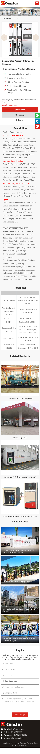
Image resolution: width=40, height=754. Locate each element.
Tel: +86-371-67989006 (13, 732)
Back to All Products (9, 18)
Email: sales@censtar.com (14, 729)
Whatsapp (20, 110)
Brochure (20, 120)
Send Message (20, 715)
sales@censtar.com (9, 105)
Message (20, 115)
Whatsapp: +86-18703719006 (15, 735)
